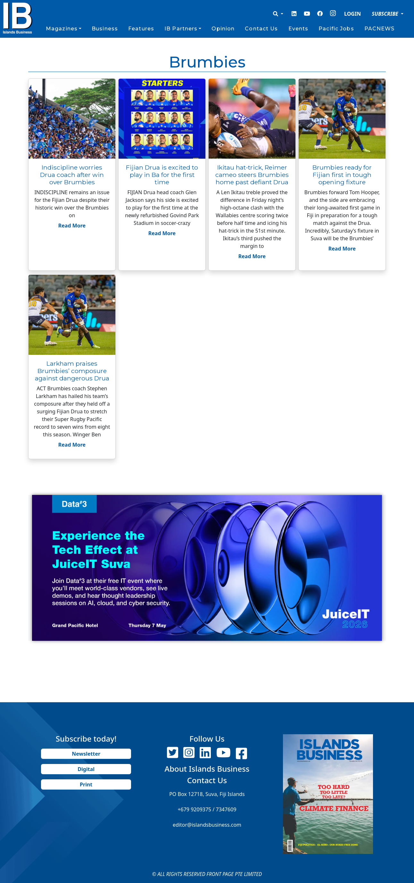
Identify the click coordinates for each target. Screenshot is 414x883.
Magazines (62, 29)
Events (298, 29)
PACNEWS (379, 29)
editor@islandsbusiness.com (207, 824)
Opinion (223, 29)
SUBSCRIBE (386, 13)
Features (141, 29)
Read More (72, 225)
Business (105, 29)
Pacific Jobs (336, 29)
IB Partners (180, 29)
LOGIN (352, 13)
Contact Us (261, 29)
